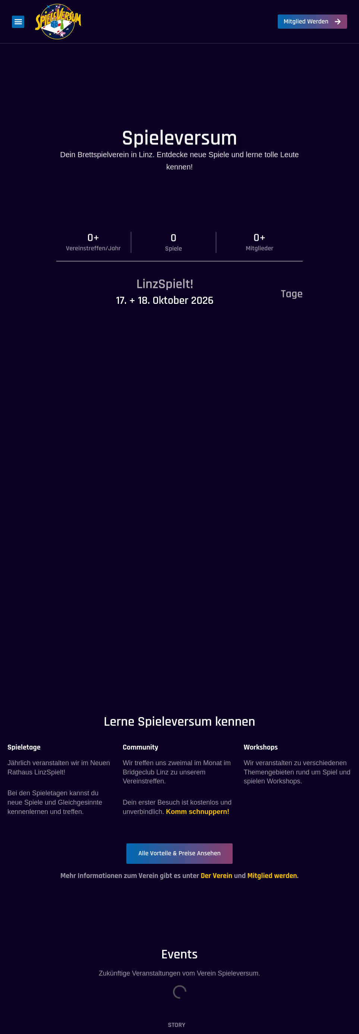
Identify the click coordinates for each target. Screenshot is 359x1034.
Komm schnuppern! (197, 811)
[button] (18, 22)
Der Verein (216, 876)
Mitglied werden (272, 876)
